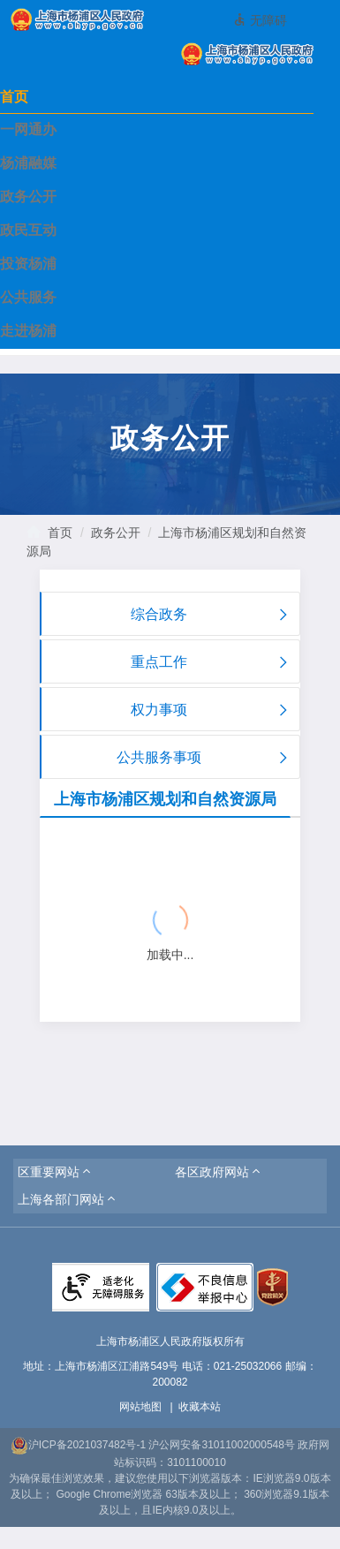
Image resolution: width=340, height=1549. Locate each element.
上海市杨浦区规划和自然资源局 (165, 799)
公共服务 (28, 297)
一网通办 (28, 129)
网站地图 (140, 1407)
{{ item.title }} (94, 876)
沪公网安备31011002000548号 (221, 1445)
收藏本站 (199, 1407)
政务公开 (28, 196)
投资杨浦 (28, 263)
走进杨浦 (28, 330)
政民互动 (28, 230)
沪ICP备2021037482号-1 (78, 1445)
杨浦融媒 (28, 162)
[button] (56, 1172)
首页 (14, 96)
